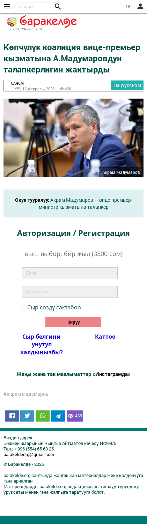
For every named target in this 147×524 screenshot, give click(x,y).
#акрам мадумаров (26, 394)
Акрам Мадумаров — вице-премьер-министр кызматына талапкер (85, 203)
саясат (18, 83)
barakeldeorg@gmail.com (28, 454)
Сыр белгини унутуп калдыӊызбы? (41, 344)
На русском (127, 85)
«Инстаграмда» (112, 373)
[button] (58, 6)
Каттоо (105, 336)
